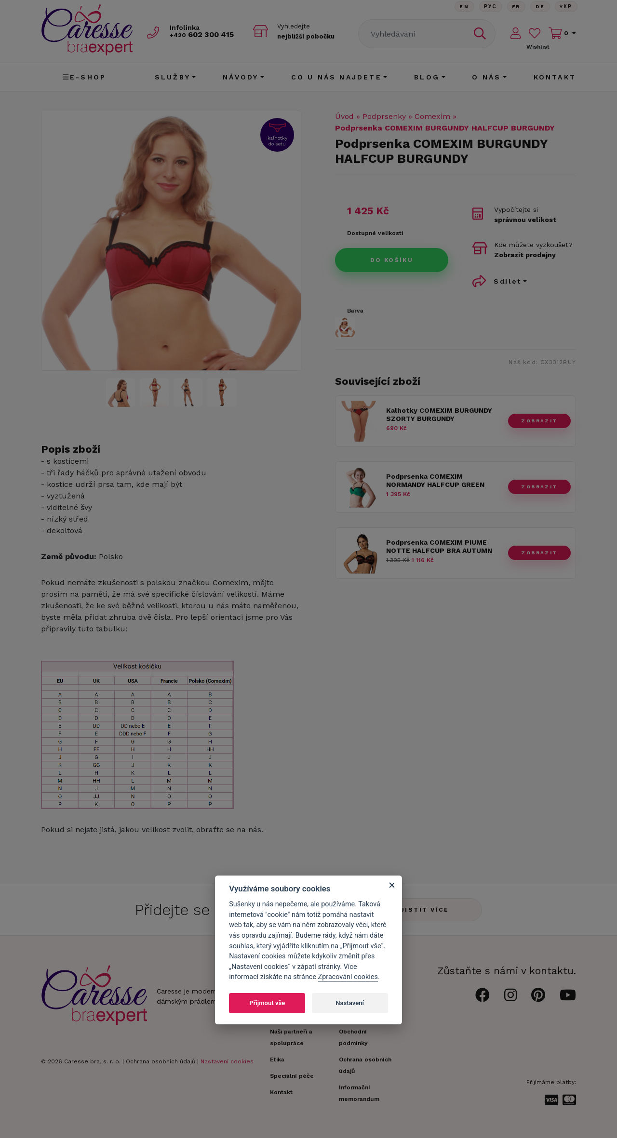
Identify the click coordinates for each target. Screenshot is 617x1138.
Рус (488, 7)
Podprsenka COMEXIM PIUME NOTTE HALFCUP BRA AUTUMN (439, 546)
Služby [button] (172, 77)
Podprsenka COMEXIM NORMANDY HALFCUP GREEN (435, 480)
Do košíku (392, 260)
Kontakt (555, 77)
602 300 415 (205, 34)
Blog (427, 77)
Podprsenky (384, 116)
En (462, 7)
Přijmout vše (267, 1003)
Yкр (566, 7)
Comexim (432, 116)
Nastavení (349, 1003)
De (539, 7)
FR (514, 7)
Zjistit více (422, 909)
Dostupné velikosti (375, 233)
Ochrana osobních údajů (160, 1061)
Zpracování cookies (348, 977)
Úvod (344, 116)
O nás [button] (486, 77)
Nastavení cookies (227, 1061)
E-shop (84, 77)
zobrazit (539, 420)
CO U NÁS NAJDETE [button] (336, 77)
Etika (277, 1059)
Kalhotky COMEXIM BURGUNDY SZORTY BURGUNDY (439, 414)
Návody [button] (240, 77)
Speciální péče (292, 1076)
